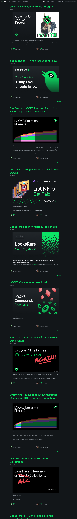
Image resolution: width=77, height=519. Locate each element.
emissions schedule (22, 147)
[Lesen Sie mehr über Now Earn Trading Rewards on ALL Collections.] (59, 509)
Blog (44, 1)
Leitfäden (14, 1)
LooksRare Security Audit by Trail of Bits (33, 226)
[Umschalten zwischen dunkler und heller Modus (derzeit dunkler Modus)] (62, 1)
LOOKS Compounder (28, 321)
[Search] (70, 1)
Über (9, 1)
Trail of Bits (35, 264)
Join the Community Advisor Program (32, 6)
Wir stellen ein (25, 1)
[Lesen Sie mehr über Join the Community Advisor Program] (59, 53)
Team (48, 1)
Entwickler (19, 1)
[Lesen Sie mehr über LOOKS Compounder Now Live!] (59, 330)
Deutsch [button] (58, 1)
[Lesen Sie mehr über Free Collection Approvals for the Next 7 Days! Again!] (59, 388)
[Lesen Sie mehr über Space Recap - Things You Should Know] (59, 101)
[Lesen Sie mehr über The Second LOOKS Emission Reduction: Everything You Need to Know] (59, 162)
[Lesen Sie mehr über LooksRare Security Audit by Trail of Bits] (59, 275)
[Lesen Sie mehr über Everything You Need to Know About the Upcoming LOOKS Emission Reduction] (59, 451)
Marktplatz (52, 1)
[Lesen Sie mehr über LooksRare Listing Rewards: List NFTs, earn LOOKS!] (59, 220)
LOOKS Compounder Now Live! (28, 282)
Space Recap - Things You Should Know (33, 60)
